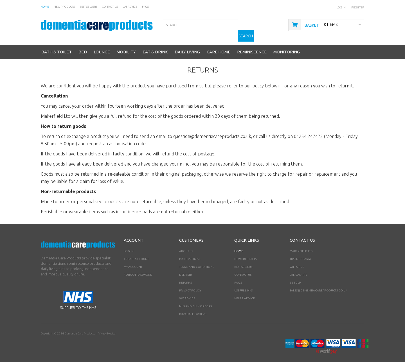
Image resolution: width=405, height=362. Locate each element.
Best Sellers (243, 261)
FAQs (238, 277)
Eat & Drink (155, 46)
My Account (133, 261)
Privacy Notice (106, 328)
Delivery (185, 269)
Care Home (218, 46)
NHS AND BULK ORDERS (195, 301)
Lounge (102, 46)
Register (357, 7)
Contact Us (242, 269)
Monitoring (286, 46)
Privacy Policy (190, 285)
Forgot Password (138, 269)
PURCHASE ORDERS (192, 309)
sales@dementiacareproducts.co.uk (318, 285)
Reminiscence (252, 46)
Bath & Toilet (56, 46)
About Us (186, 246)
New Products (245, 253)
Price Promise (190, 253)
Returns (185, 277)
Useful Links (243, 285)
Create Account (136, 253)
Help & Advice (244, 293)
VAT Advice (187, 293)
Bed (82, 46)
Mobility (126, 46)
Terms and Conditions (196, 261)
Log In (341, 7)
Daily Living (187, 46)
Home (238, 246)
